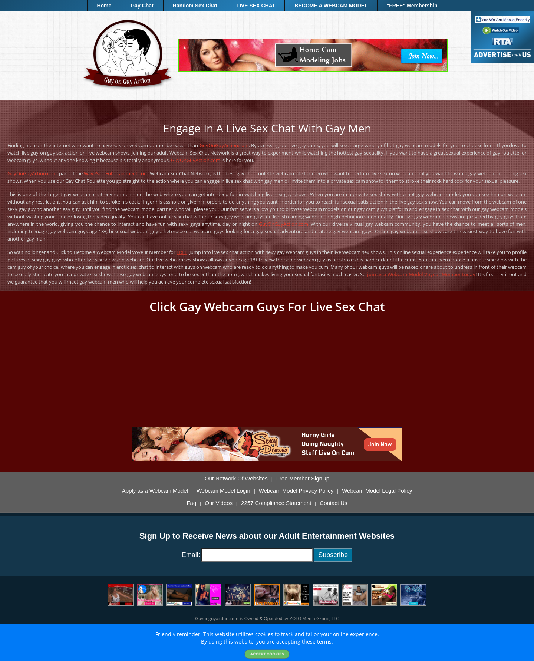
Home (104, 6)
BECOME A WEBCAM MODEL (330, 6)
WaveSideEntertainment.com (116, 173)
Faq (191, 503)
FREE (182, 252)
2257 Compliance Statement (276, 503)
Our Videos (219, 503)
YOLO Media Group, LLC (314, 618)
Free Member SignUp (302, 478)
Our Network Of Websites (236, 478)
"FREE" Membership (412, 6)
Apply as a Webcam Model (155, 491)
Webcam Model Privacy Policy (296, 491)
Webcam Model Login (223, 491)
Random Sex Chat (195, 6)
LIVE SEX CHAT (256, 6)
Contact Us (333, 503)
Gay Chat (142, 6)
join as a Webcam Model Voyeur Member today (421, 274)
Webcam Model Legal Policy (377, 491)
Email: (191, 555)
